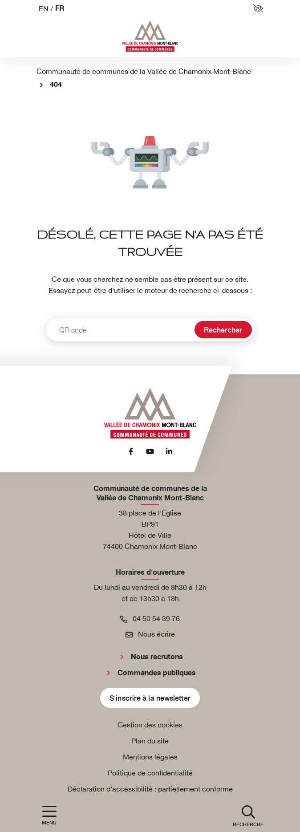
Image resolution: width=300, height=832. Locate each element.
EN (44, 8)
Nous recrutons (157, 657)
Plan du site (150, 741)
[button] (248, 815)
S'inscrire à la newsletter (150, 697)
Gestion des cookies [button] (150, 725)
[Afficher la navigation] (49, 815)
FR (60, 8)
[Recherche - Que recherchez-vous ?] (119, 329)
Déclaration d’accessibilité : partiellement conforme (150, 789)
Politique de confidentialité (150, 773)
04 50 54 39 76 (150, 618)
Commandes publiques (157, 673)
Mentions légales (150, 757)
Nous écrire (150, 634)
